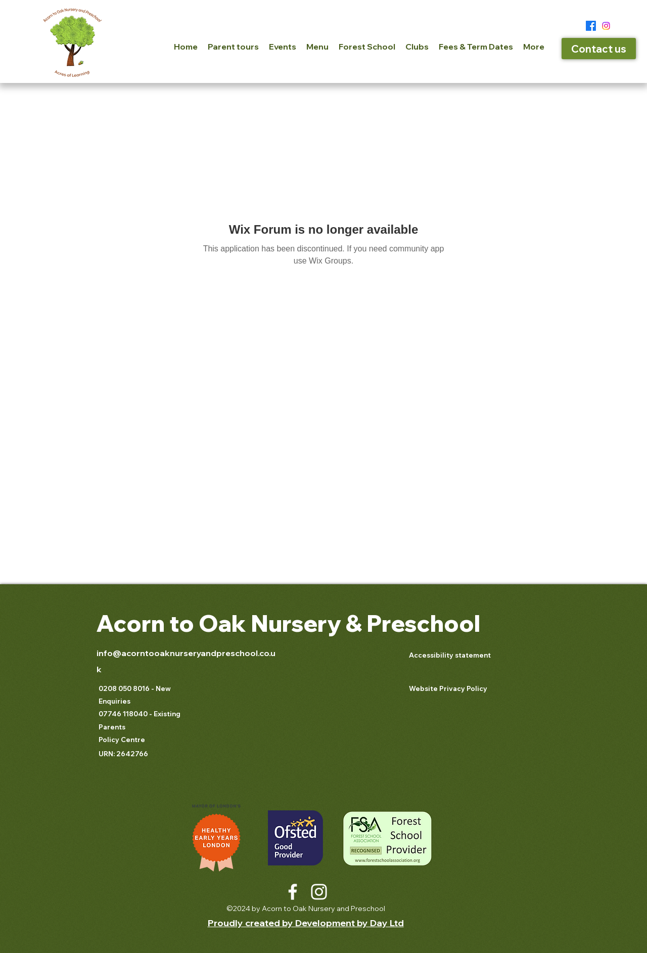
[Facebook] (591, 26)
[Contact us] (599, 48)
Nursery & (306, 623)
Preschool (421, 623)
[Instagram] (606, 26)
